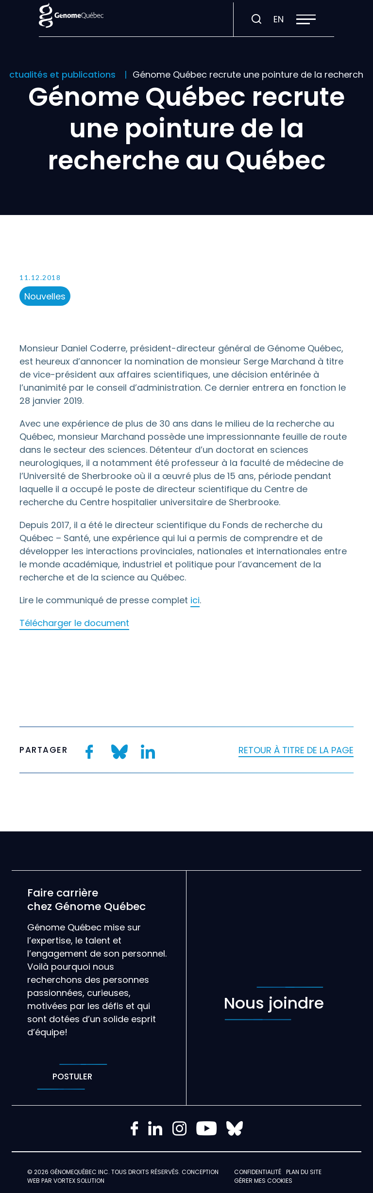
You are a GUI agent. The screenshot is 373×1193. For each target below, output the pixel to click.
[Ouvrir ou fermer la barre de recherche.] (256, 19)
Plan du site (304, 1172)
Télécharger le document (74, 623)
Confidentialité (257, 1172)
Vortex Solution (78, 1180)
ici (195, 600)
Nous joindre (274, 1003)
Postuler (72, 1077)
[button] (306, 19)
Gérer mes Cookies (263, 1180)
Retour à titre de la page (296, 750)
